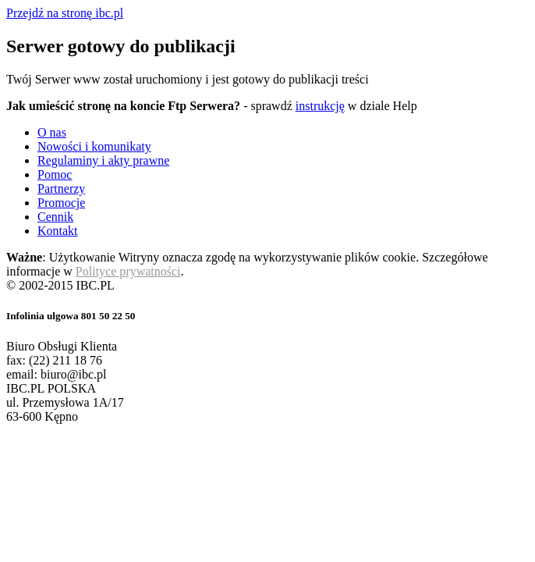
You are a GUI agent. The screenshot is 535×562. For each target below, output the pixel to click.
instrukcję (320, 105)
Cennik (55, 216)
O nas (51, 132)
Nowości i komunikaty (94, 146)
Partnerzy (61, 188)
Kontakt (57, 230)
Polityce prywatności (128, 271)
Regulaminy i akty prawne (103, 160)
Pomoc (54, 174)
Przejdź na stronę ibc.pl (64, 13)
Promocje (61, 202)
